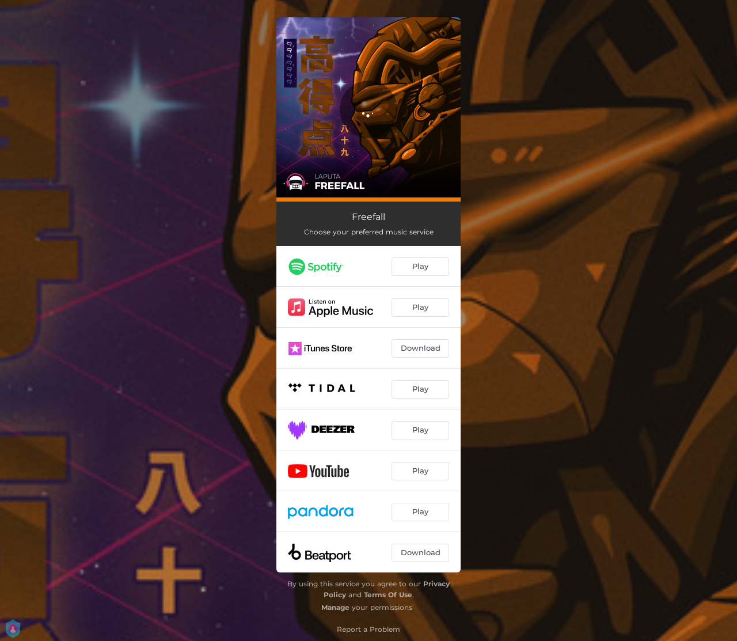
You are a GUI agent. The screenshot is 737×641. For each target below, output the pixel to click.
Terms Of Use (388, 594)
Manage (335, 607)
